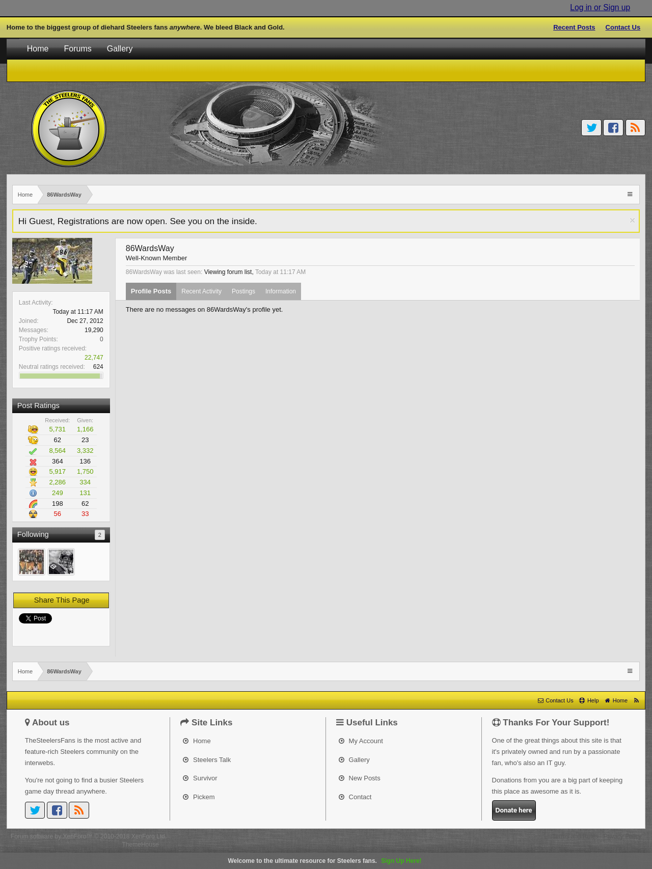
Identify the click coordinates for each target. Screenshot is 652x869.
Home (38, 48)
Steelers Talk (207, 760)
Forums (77, 48)
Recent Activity (201, 291)
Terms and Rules (575, 836)
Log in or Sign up (600, 7)
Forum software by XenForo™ (89, 836)
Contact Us (623, 27)
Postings (243, 291)
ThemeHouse (140, 844)
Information (280, 291)
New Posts (360, 778)
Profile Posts (151, 291)
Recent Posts (574, 27)
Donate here (514, 810)
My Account (361, 741)
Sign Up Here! (401, 860)
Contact (355, 797)
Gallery (120, 48)
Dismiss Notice (632, 220)
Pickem (198, 797)
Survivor (200, 778)
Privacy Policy (623, 836)
